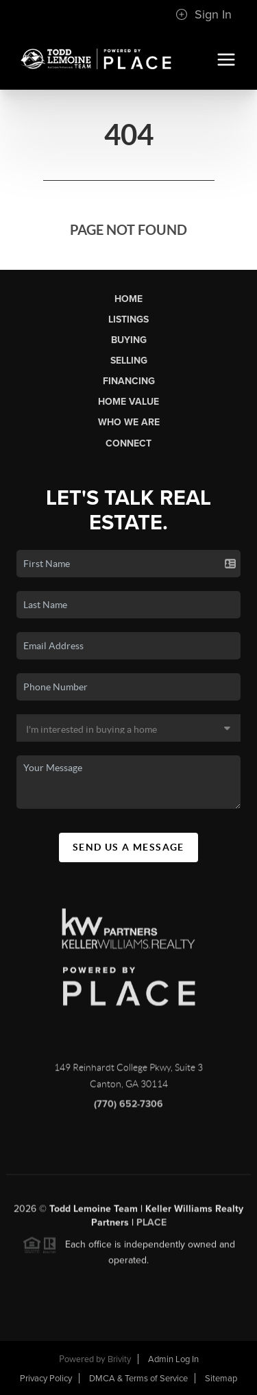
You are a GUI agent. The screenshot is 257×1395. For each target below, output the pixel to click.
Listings (128, 319)
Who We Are (129, 422)
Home (128, 299)
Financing (129, 381)
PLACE (151, 1226)
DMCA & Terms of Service (138, 1378)
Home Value (128, 401)
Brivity (119, 1359)
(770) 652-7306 (128, 1108)
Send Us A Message (128, 847)
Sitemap (221, 1378)
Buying (129, 340)
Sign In (203, 14)
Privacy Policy (46, 1378)
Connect (128, 443)
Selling (128, 360)
